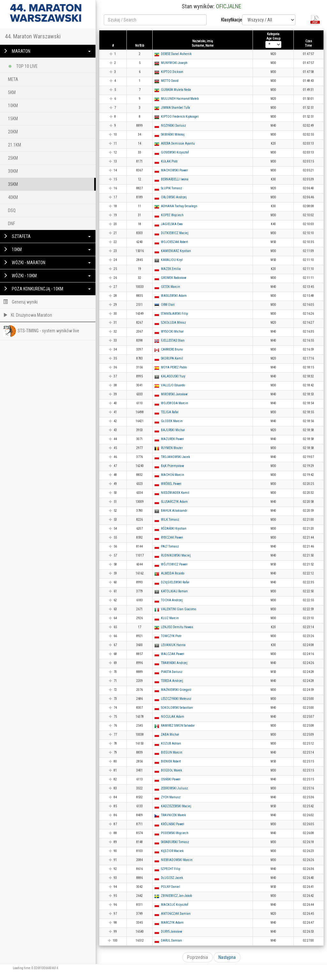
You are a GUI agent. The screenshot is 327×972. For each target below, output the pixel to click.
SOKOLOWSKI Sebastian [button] (177, 707)
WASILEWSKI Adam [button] (174, 295)
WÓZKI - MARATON (47, 262)
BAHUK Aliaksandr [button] (174, 510)
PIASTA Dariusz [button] (171, 672)
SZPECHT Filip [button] (170, 869)
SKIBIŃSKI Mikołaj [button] (173, 134)
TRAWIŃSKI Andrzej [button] (174, 663)
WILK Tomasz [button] (170, 519)
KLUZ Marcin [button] (170, 618)
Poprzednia (197, 957)
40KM (13, 197)
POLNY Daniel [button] (170, 887)
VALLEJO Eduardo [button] (173, 385)
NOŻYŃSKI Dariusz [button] (173, 125)
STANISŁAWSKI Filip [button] (174, 313)
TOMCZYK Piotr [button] (171, 636)
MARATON (47, 51)
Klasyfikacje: (229, 19)
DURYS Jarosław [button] (171, 931)
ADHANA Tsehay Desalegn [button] (179, 206)
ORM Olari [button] (168, 304)
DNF (11, 223)
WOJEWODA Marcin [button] (174, 403)
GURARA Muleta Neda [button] (176, 89)
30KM (13, 171)
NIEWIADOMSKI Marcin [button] (177, 860)
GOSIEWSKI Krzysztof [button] (175, 152)
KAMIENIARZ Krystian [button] (176, 251)
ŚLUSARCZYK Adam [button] (174, 501)
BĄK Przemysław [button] (172, 466)
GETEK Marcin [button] (170, 286)
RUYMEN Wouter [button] (172, 448)
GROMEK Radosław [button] (173, 278)
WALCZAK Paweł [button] (172, 654)
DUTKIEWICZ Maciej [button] (174, 233)
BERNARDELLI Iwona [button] (174, 179)
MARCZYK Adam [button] (172, 922)
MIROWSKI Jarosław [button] (174, 394)
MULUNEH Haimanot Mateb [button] (180, 98)
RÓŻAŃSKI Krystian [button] (173, 528)
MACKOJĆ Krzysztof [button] (174, 904)
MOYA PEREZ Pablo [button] (174, 367)
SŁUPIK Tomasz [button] (171, 188)
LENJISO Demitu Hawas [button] (177, 627)
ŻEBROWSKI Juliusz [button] (174, 788)
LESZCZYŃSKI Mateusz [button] (176, 698)
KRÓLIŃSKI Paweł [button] (172, 824)
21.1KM (14, 144)
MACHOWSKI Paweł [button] (174, 170)
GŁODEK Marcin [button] (172, 421)
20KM (13, 131)
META (13, 79)
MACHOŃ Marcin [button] (172, 475)
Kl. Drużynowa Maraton (27, 315)
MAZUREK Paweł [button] (172, 439)
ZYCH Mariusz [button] (170, 797)
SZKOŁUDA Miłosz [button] (173, 322)
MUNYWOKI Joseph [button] (174, 63)
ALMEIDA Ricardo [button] (172, 573)
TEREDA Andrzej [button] (172, 681)
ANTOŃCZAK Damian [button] (176, 913)
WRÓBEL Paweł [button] (171, 484)
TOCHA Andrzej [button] (172, 600)
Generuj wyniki (20, 301)
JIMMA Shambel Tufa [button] (175, 107)
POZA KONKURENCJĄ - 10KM (47, 288)
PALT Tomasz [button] (170, 546)
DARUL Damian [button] (171, 940)
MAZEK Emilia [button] (171, 269)
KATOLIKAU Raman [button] (174, 591)
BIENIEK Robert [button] (171, 761)
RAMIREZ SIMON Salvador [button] (177, 725)
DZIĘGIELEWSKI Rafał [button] (175, 582)
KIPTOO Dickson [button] (172, 72)
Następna (227, 957)
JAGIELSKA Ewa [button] (172, 224)
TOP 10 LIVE (23, 65)
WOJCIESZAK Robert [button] (174, 242)
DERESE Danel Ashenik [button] (176, 54)
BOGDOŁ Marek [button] (171, 770)
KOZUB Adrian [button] (171, 743)
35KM (13, 184)
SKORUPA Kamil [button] (172, 358)
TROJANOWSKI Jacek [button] (175, 457)
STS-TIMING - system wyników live (41, 331)
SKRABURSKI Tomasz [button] (175, 842)
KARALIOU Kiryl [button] (172, 260)
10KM (13, 105)
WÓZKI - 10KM (47, 275)
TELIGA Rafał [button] (170, 412)
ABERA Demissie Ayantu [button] (178, 143)
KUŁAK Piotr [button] (169, 161)
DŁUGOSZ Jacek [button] (172, 878)
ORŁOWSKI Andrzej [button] (174, 197)
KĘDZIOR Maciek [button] (172, 851)
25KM (13, 158)
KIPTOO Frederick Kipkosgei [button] (180, 116)
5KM (12, 92)
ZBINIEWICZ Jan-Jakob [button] (176, 895)
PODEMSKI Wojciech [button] (174, 833)
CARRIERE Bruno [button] (172, 349)
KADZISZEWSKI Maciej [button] (176, 806)
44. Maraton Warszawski (33, 36)
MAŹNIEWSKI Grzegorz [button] (176, 689)
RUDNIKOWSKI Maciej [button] (176, 555)
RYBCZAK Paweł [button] (172, 537)
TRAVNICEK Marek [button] (173, 815)
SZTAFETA (47, 236)
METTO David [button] (170, 81)
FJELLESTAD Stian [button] (173, 340)
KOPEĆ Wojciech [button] (172, 215)
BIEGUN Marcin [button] (171, 752)
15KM (13, 118)
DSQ (12, 210)
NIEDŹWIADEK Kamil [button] (175, 492)
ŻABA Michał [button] (170, 734)
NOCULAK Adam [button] (172, 716)
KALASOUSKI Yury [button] (173, 376)
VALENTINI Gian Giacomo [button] (178, 609)
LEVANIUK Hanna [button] (173, 645)
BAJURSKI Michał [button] (173, 430)
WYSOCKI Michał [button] (172, 331)
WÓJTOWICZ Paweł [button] (174, 564)
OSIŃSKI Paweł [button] (170, 779)
